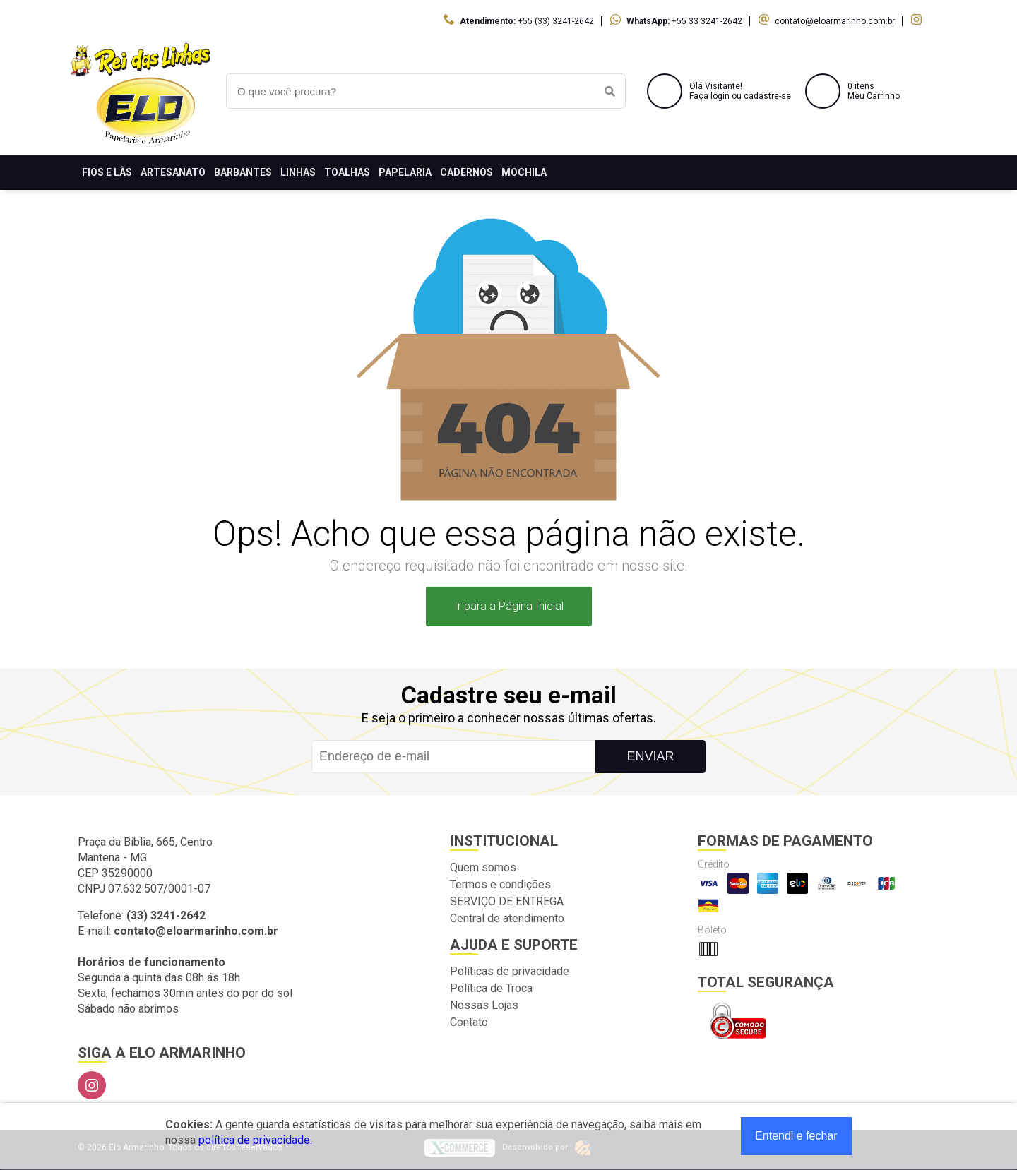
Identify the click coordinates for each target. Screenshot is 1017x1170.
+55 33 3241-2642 (707, 21)
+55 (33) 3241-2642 (556, 21)
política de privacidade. (255, 1140)
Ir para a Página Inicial (509, 606)
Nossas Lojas (484, 1005)
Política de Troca (491, 988)
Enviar (650, 756)
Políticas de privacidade (509, 971)
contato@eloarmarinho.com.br (835, 21)
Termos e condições (500, 884)
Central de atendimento (507, 918)
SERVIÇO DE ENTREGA (507, 901)
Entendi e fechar (796, 1136)
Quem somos (483, 867)
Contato (469, 1022)
